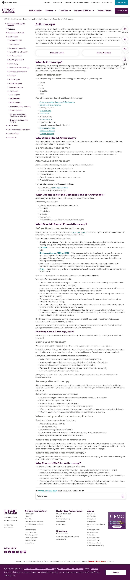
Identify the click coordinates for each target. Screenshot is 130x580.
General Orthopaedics (17, 48)
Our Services (13, 37)
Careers (46, 3)
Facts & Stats (91, 516)
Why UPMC (91, 513)
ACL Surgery (15, 95)
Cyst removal (45, 111)
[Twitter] (21, 552)
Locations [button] (64, 11)
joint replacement (60, 188)
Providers (125, 40)
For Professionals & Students (19, 130)
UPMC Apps (91, 535)
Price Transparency (31, 535)
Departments (60, 521)
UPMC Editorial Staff (47, 491)
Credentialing (60, 524)
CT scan (43, 248)
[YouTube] (25, 552)
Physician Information (63, 513)
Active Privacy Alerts (97, 561)
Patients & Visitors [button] (83, 11)
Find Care (125, 29)
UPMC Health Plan (93, 540)
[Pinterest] (17, 552)
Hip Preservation (15, 56)
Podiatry (12, 75)
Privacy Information (79, 561)
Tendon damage (47, 134)
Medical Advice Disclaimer (60, 561)
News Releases (61, 539)
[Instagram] (9, 552)
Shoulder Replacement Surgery (19, 121)
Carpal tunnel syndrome (50, 105)
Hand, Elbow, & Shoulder (18, 52)
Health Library (29, 543)
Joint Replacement (16, 60)
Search (120, 3)
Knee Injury (13, 64)
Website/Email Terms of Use (37, 561)
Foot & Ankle (14, 44)
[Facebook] (5, 552)
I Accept (115, 572)
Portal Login (125, 61)
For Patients (12, 126)
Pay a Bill (28, 519)
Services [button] (50, 11)
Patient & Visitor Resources (34, 521)
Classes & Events (30, 540)
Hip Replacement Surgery (20, 106)
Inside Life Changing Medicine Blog (67, 536)
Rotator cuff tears (47, 131)
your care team (78, 232)
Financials (90, 527)
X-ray (42, 269)
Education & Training (63, 519)
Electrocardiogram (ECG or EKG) (54, 253)
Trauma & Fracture (16, 87)
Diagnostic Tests (15, 40)
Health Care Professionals (76, 3)
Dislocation (44, 114)
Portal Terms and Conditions (70, 569)
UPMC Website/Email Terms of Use (39, 569)
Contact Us (107, 3)
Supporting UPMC (93, 529)
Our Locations (13, 134)
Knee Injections (16, 110)
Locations (28, 516)
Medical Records (30, 529)
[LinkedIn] (13, 552)
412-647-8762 (8, 525)
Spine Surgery (14, 79)
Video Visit (125, 50)
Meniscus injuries (47, 128)
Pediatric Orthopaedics (18, 72)
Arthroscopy (15, 99)
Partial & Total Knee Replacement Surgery (18, 115)
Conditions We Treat (16, 33)
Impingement (46, 119)
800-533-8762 (9, 3)
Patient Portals (104, 11)
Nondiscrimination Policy (95, 545)
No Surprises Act (30, 532)
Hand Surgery (15, 102)
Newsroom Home (62, 534)
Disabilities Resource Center (34, 524)
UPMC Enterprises (93, 537)
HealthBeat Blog (92, 532)
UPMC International (93, 543)
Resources (59, 516)
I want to (121, 11)
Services (27, 527)
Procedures (13, 91)
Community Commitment (96, 524)
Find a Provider (57, 53)
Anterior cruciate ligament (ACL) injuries (57, 102)
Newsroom (57, 3)
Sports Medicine (15, 83)
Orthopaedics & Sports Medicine (16, 25)
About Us (95, 3)
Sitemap (110, 561)
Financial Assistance (31, 537)
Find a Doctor (35, 11)
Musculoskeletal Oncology (19, 68)
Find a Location (104, 53)
